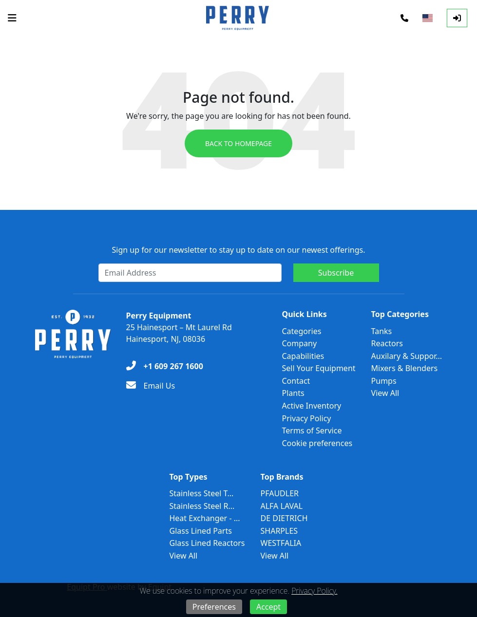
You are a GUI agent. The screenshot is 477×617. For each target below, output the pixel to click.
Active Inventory (312, 405)
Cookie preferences (317, 443)
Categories (302, 331)
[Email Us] (150, 385)
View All (385, 393)
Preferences (214, 606)
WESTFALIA (281, 543)
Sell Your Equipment (319, 368)
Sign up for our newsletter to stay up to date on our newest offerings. (238, 249)
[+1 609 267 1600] (164, 366)
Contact (296, 380)
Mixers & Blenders (404, 368)
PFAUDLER (280, 493)
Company (299, 343)
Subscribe (336, 272)
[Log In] (457, 18)
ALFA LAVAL (282, 506)
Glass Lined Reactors (207, 543)
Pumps (384, 380)
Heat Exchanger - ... (204, 518)
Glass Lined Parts (200, 530)
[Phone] (404, 18)
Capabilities (303, 356)
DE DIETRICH (284, 518)
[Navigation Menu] (12, 18)
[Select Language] (427, 18)
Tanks (381, 331)
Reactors (387, 343)
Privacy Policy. (314, 590)
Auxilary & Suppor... (406, 356)
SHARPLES (279, 530)
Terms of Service (312, 430)
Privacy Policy (306, 418)
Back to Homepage (238, 143)
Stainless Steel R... (201, 506)
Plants (293, 393)
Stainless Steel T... (201, 493)
